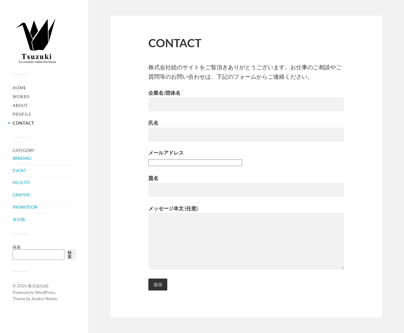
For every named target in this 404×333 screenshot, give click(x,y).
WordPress (45, 292)
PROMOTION (25, 207)
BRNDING (22, 158)
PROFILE (22, 114)
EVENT (19, 170)
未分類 (19, 219)
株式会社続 (38, 285)
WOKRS (21, 96)
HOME (19, 87)
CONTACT (23, 123)
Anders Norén (44, 298)
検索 (17, 247)
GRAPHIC (22, 194)
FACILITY (21, 182)
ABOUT (20, 105)
